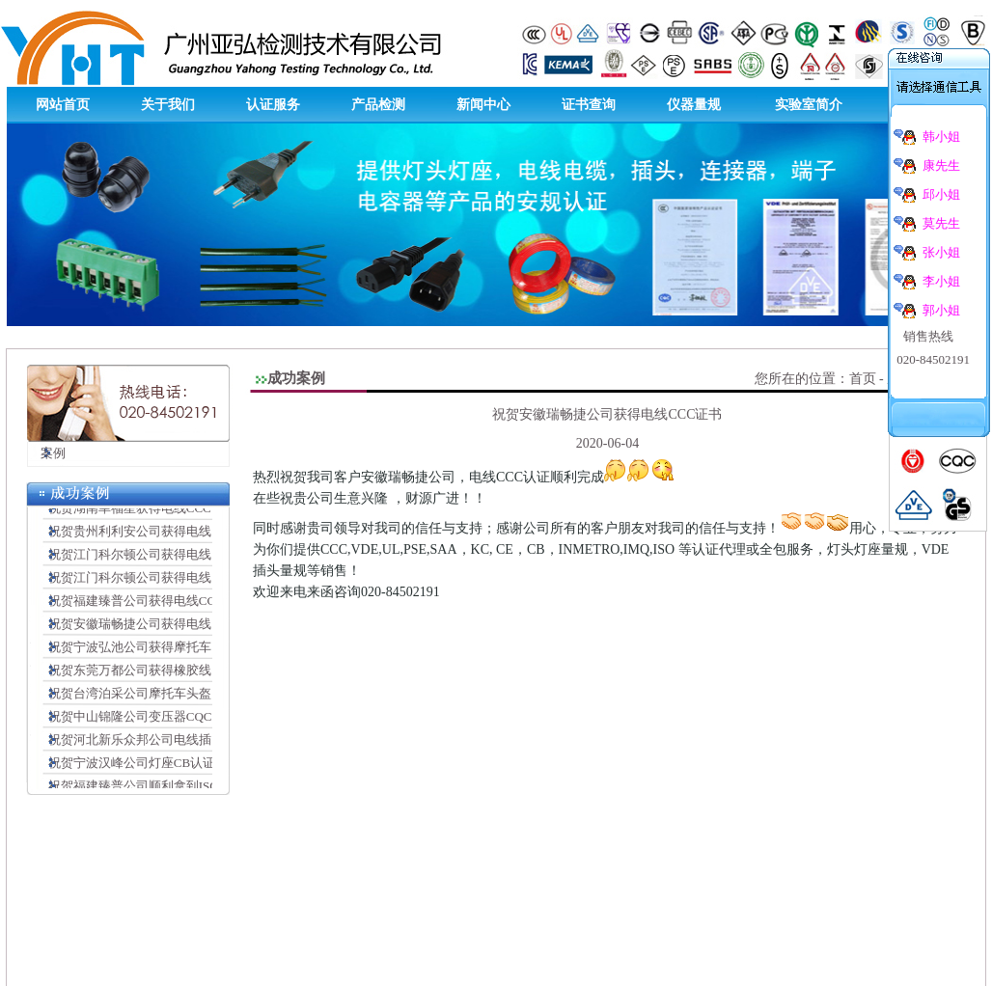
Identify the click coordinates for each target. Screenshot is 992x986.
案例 (47, 453)
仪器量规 (694, 104)
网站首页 (63, 104)
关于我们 (168, 104)
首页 (862, 378)
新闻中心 (483, 104)
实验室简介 (808, 104)
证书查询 (589, 104)
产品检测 (378, 104)
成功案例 (296, 378)
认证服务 (273, 104)
